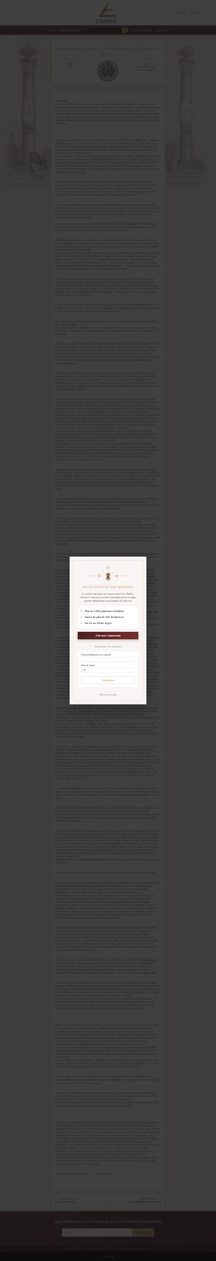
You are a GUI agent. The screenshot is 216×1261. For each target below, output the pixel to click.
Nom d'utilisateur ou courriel (96, 654)
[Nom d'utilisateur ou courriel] (108, 659)
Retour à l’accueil (108, 694)
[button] (84, 670)
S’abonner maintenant (108, 635)
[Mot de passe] (108, 670)
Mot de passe (88, 665)
